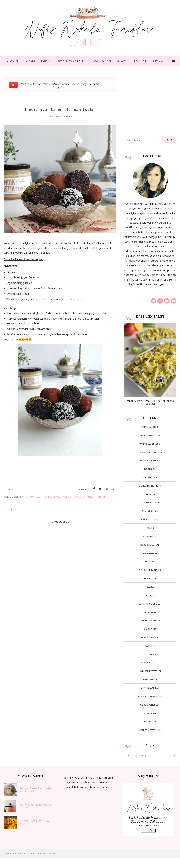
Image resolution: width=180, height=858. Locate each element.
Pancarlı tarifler (150, 570)
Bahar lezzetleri (150, 444)
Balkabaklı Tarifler (150, 452)
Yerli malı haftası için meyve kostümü (36, 806)
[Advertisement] (30, 635)
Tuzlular (150, 654)
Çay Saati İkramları (150, 696)
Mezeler (150, 562)
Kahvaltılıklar (150, 520)
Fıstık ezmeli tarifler (58, 497)
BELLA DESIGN (52, 853)
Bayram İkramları (150, 461)
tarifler (101, 497)
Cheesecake (150, 477)
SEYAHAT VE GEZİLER (150, 604)
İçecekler (150, 722)
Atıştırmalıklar (32, 497)
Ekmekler (150, 494)
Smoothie (150, 629)
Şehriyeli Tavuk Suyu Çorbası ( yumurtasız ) (37, 789)
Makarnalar (150, 553)
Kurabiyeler (150, 536)
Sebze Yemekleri (150, 621)
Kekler (150, 528)
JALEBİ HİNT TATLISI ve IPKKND (34, 822)
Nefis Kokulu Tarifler (22, 853)
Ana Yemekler (150, 427)
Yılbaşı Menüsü (150, 680)
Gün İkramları (150, 511)
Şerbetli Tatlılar (150, 730)
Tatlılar (150, 646)
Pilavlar (150, 587)
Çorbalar (150, 713)
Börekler (150, 469)
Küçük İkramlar (84, 497)
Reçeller (150, 595)
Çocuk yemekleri (150, 705)
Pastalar (150, 578)
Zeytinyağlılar (150, 688)
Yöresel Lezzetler (150, 671)
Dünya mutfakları (150, 486)
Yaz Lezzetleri (150, 663)
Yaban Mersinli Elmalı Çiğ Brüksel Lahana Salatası (150, 402)
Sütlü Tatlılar (150, 637)
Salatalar (150, 612)
